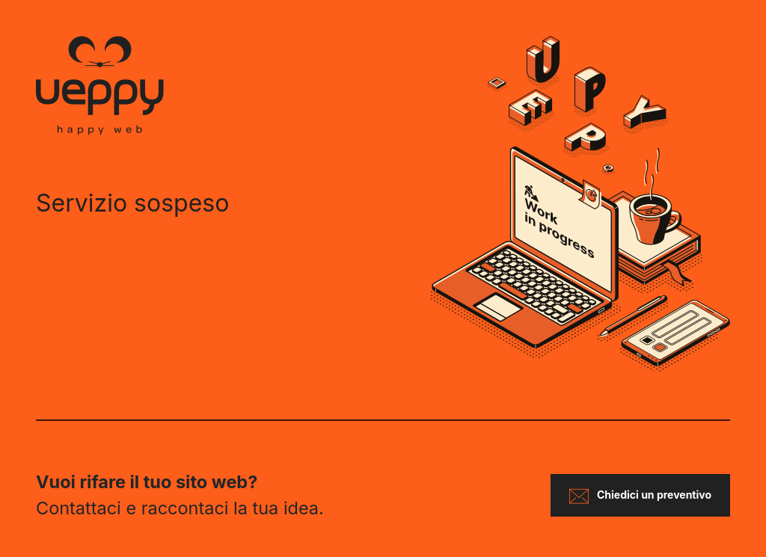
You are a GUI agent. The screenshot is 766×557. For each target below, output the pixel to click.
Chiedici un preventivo (640, 496)
